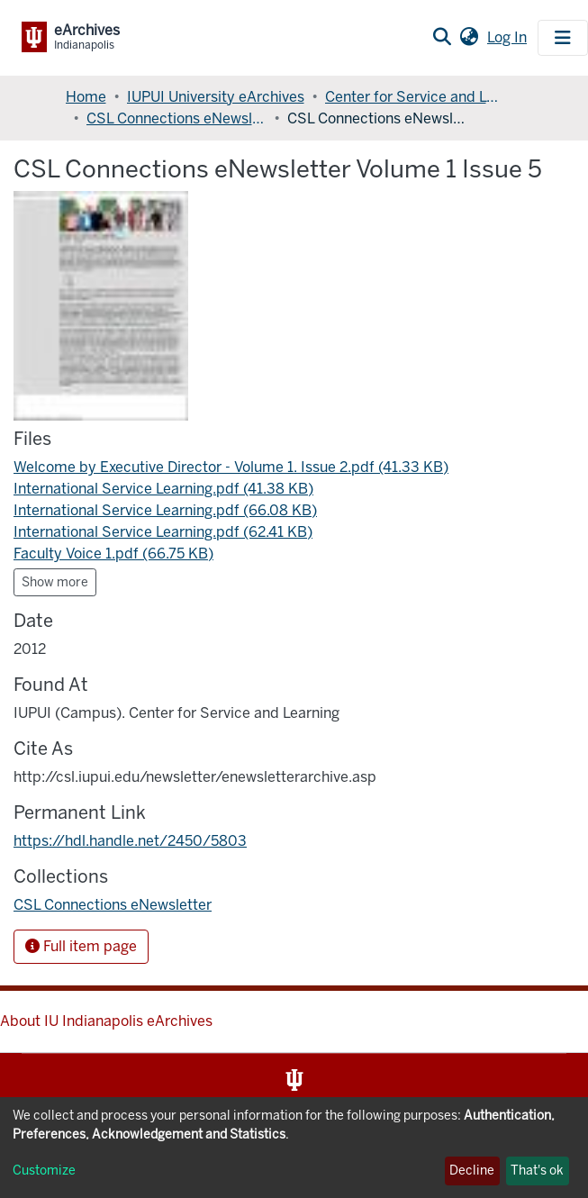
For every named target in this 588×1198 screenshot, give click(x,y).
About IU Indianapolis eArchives (106, 1021)
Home (86, 96)
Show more (55, 582)
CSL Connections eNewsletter (176, 118)
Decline (471, 1170)
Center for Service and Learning (415, 96)
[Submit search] (442, 38)
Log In (508, 37)
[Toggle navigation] (563, 38)
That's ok (537, 1170)
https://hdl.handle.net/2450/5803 (130, 840)
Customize (44, 1170)
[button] (469, 38)
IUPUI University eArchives (215, 96)
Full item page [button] (81, 946)
